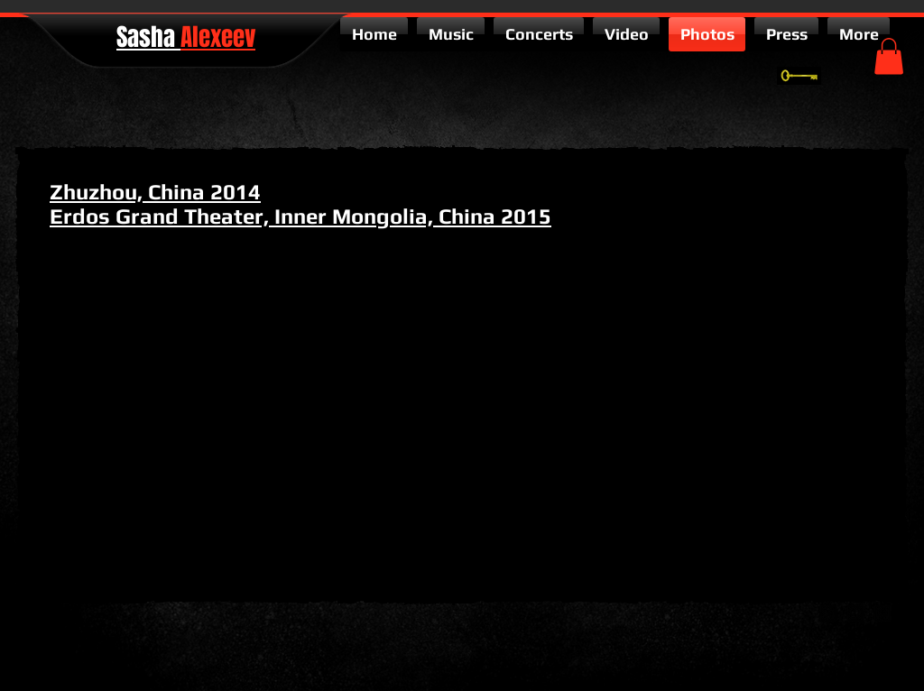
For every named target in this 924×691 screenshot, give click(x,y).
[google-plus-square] (828, 613)
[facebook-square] (882, 613)
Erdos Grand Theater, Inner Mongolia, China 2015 (300, 216)
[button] (888, 56)
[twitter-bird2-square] (855, 613)
